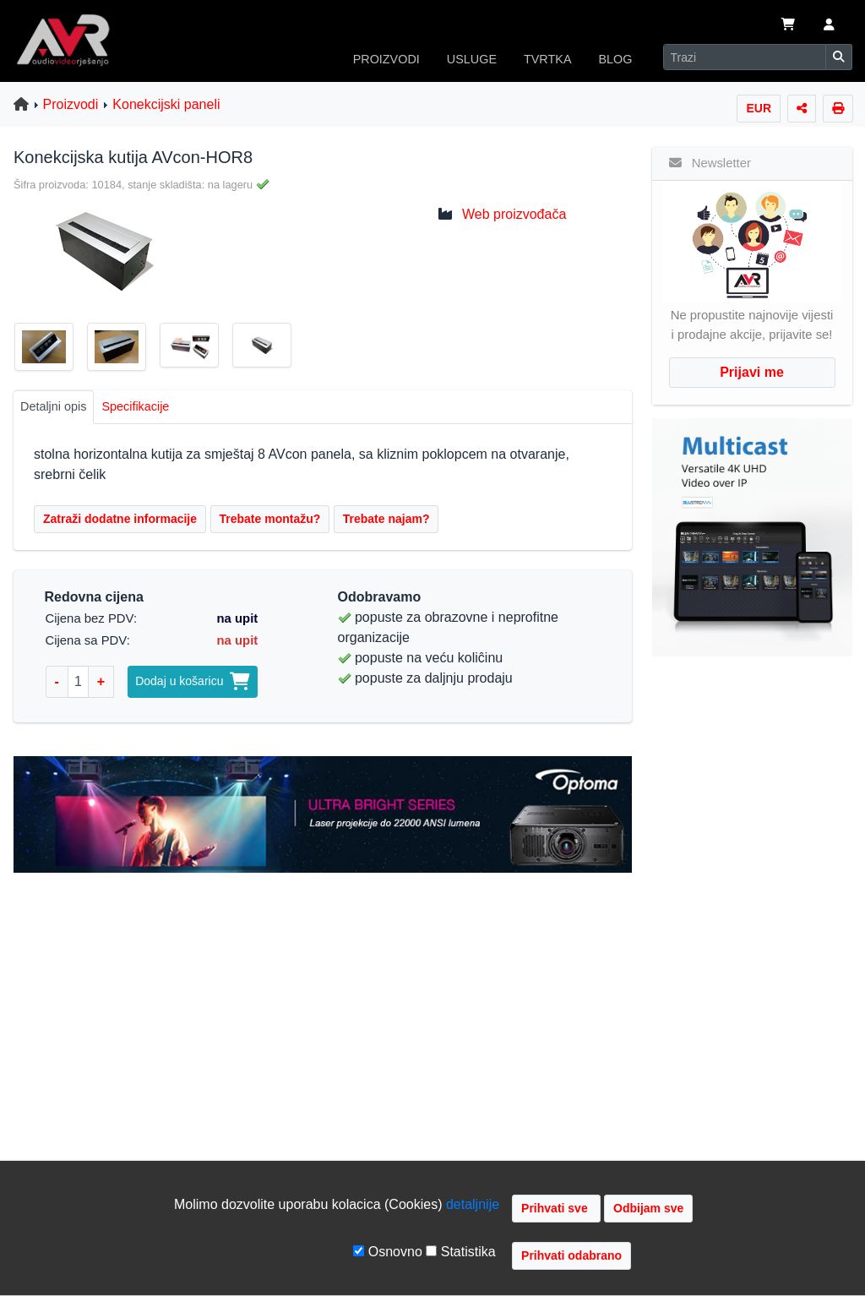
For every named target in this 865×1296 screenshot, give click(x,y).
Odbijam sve (648, 1208)
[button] (829, 26)
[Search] (744, 57)
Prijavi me (752, 372)
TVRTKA (548, 59)
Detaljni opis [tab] (53, 406)
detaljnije (472, 1204)
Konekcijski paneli (166, 104)
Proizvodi (71, 104)
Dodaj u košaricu (192, 681)
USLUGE (472, 59)
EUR (758, 108)
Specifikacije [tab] (135, 406)
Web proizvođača (514, 214)
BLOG (616, 59)
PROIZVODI (386, 59)
